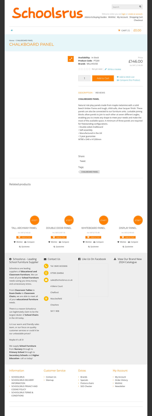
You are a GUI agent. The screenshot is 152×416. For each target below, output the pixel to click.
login (124, 14)
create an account (135, 14)
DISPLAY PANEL (128, 228)
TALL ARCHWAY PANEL (24, 228)
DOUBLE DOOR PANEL (58, 228)
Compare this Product (130, 80)
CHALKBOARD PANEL (24, 40)
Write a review (113, 69)
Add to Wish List (126, 77)
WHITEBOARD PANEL (93, 228)
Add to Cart (103, 78)
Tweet (82, 161)
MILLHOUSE (92, 63)
